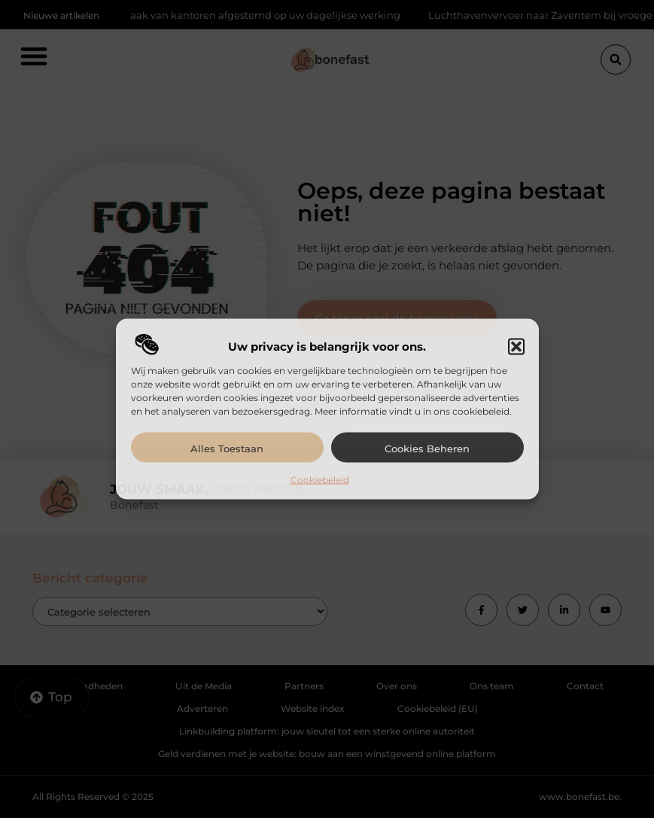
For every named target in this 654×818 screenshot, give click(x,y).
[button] (516, 346)
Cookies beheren (427, 448)
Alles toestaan (226, 448)
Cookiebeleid (319, 479)
